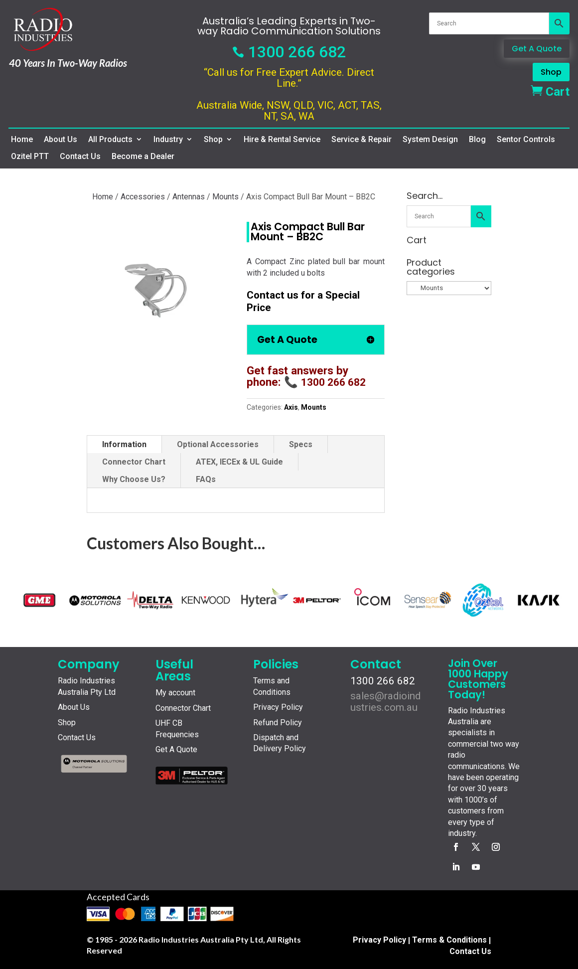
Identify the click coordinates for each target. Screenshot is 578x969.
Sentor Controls (526, 139)
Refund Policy (277, 722)
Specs (300, 444)
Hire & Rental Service (282, 139)
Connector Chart (133, 462)
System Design (430, 139)
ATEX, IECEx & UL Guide (239, 462)
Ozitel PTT (30, 156)
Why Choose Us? (133, 479)
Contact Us (80, 156)
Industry (168, 139)
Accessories (143, 196)
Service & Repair (361, 139)
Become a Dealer (143, 156)
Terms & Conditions (449, 940)
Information (124, 444)
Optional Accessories (218, 444)
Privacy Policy (278, 707)
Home (22, 139)
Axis (291, 407)
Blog (477, 139)
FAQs (206, 479)
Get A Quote (537, 48)
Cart (550, 92)
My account (175, 692)
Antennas (188, 196)
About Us (60, 139)
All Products (110, 139)
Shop (551, 72)
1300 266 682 (289, 51)
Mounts (225, 196)
